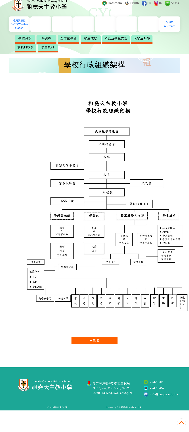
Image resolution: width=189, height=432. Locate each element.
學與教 (47, 42)
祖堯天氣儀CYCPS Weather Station (19, 28)
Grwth (132, 7)
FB (146, 7)
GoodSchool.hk (134, 407)
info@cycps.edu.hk (164, 394)
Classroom (112, 7)
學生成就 (90, 42)
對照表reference (169, 28)
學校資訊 (25, 42)
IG (158, 7)
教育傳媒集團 (122, 407)
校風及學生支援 (116, 42)
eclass (172, 7)
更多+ (165, 42)
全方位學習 (68, 42)
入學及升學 (142, 42)
